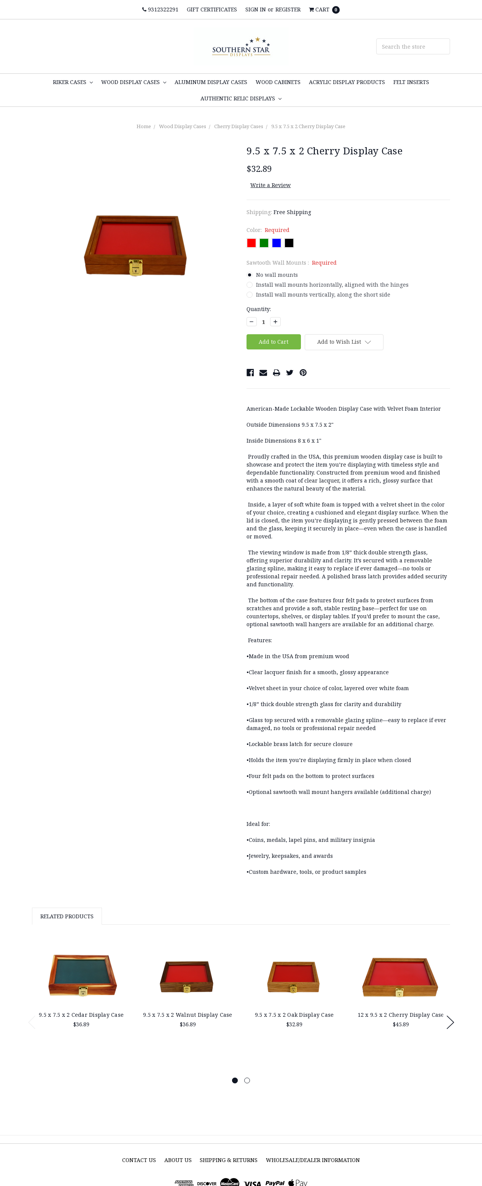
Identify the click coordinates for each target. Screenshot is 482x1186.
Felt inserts (411, 82)
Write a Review (270, 185)
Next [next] (450, 1022)
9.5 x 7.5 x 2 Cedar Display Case (81, 1014)
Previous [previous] (32, 1022)
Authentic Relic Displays (241, 98)
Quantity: (259, 309)
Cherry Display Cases (238, 126)
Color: (268, 229)
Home (144, 126)
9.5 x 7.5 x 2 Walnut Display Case (187, 1014)
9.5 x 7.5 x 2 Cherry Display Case (308, 126)
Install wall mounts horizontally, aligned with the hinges (332, 284)
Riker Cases (73, 82)
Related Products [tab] (67, 916)
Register (288, 9)
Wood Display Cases (133, 82)
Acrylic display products (347, 82)
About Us (178, 1160)
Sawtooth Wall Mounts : (292, 262)
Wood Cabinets (278, 82)
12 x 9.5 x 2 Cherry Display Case (401, 1014)
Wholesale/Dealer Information (313, 1160)
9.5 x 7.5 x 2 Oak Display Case (294, 1014)
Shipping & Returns (229, 1160)
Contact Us (139, 1160)
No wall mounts (277, 274)
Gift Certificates (212, 9)
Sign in (255, 9)
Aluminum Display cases (211, 82)
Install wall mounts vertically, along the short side (323, 294)
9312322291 (160, 9)
